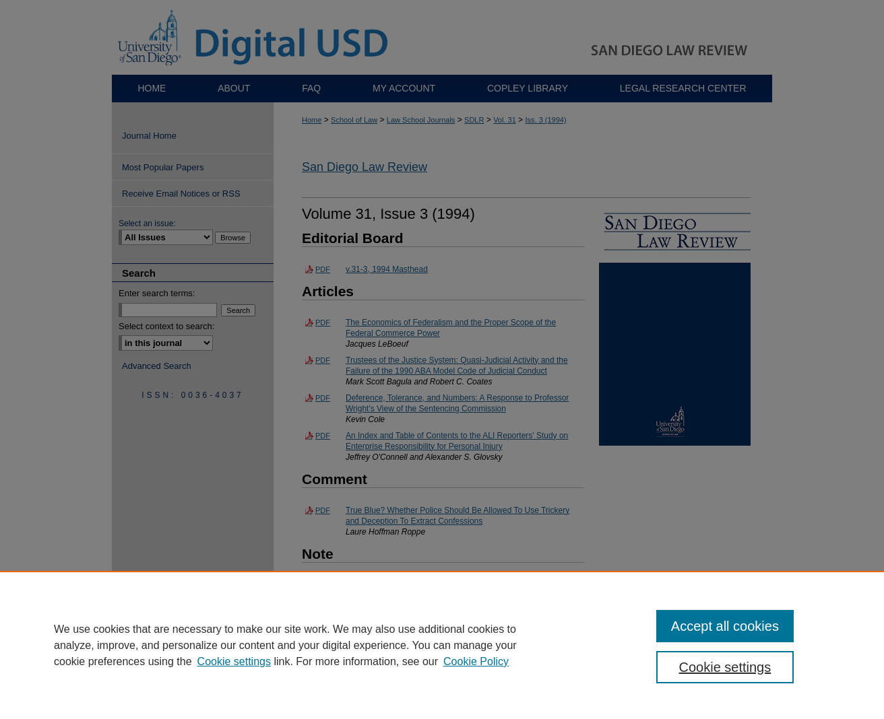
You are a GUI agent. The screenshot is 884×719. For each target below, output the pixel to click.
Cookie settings (234, 661)
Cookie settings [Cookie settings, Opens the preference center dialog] (725, 667)
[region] (442, 645)
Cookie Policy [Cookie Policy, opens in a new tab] (476, 661)
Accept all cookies (725, 626)
